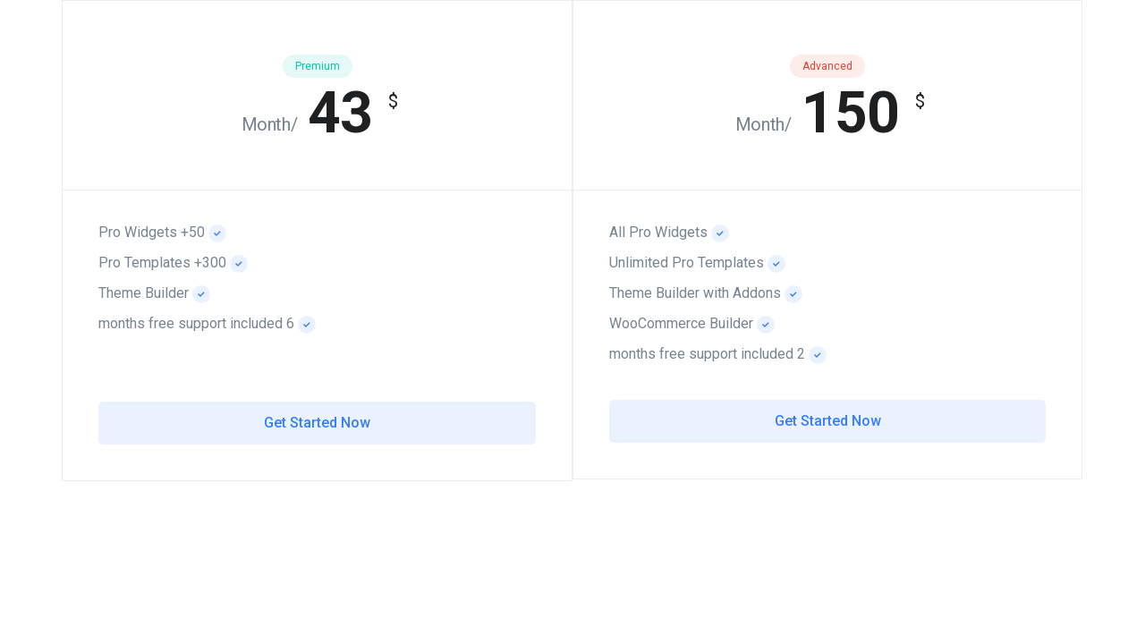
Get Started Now (828, 420)
